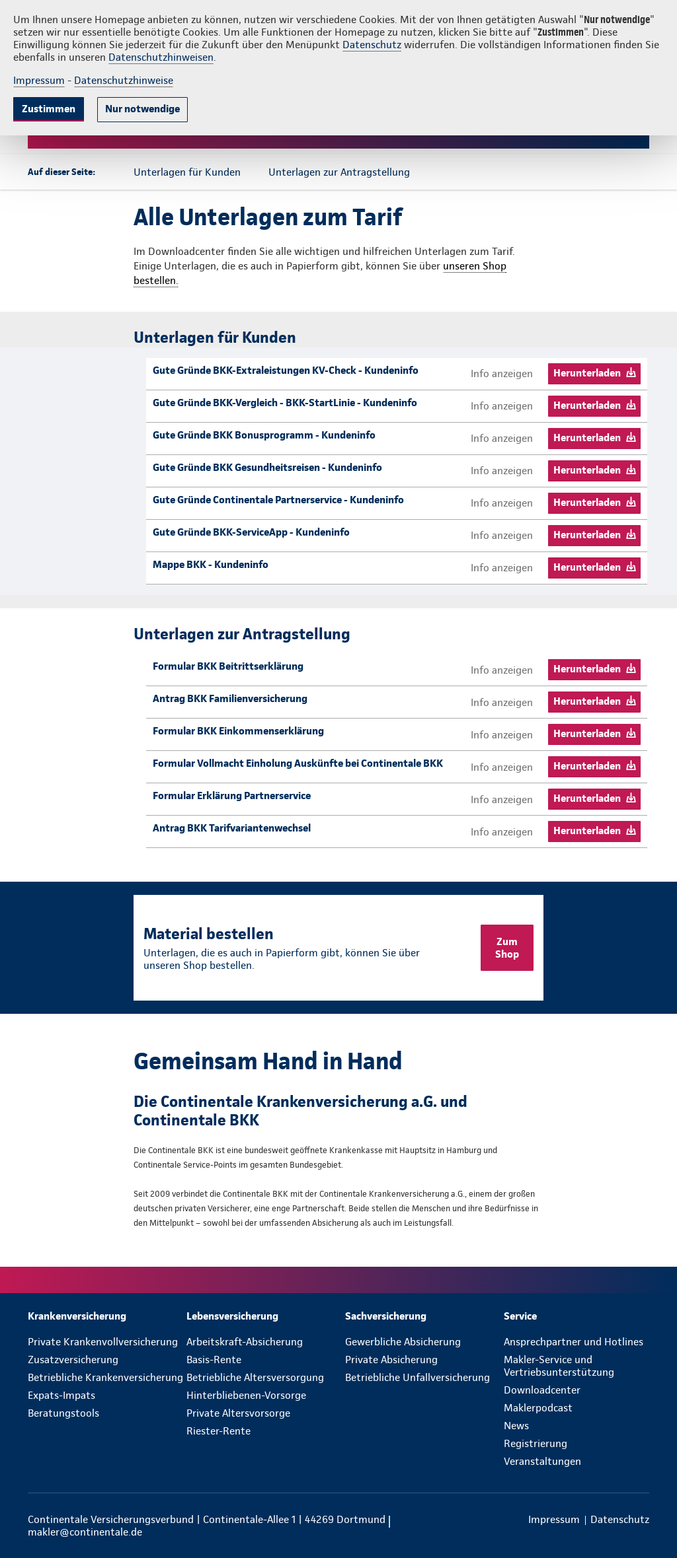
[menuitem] (107, 1316)
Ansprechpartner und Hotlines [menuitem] (573, 1341)
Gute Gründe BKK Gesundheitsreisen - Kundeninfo (267, 467)
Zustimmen (48, 108)
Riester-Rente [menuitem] (218, 1431)
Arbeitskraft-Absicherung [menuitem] (244, 1341)
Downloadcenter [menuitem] (542, 1390)
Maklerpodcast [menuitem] (538, 1407)
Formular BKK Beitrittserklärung (228, 666)
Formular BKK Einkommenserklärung (238, 731)
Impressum (39, 80)
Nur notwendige (142, 108)
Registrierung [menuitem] (535, 1443)
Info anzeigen (502, 373)
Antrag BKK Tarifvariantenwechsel (232, 828)
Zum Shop (507, 947)
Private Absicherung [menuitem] (391, 1359)
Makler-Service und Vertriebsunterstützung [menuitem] (559, 1365)
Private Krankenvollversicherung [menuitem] (103, 1341)
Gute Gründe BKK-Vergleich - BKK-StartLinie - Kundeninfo (285, 402)
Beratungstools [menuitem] (63, 1413)
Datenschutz (371, 44)
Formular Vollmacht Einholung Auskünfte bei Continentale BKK (298, 763)
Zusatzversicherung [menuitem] (73, 1359)
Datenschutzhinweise (123, 80)
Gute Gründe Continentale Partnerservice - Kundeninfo (278, 499)
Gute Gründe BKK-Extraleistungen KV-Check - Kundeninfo (285, 370)
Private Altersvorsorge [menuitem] (238, 1413)
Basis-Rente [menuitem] (213, 1359)
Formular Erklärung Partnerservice (232, 795)
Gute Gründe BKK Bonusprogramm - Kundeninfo (264, 435)
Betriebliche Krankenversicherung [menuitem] (105, 1377)
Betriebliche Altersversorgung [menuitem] (255, 1377)
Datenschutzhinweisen (161, 57)
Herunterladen (587, 373)
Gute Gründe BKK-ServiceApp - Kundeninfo (251, 532)
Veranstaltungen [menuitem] (542, 1461)
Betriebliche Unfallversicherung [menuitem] (417, 1377)
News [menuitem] (516, 1425)
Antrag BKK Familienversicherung (230, 698)
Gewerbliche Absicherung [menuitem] (403, 1341)
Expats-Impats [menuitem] (61, 1395)
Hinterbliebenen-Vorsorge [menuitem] (246, 1395)
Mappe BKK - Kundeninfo (210, 564)
